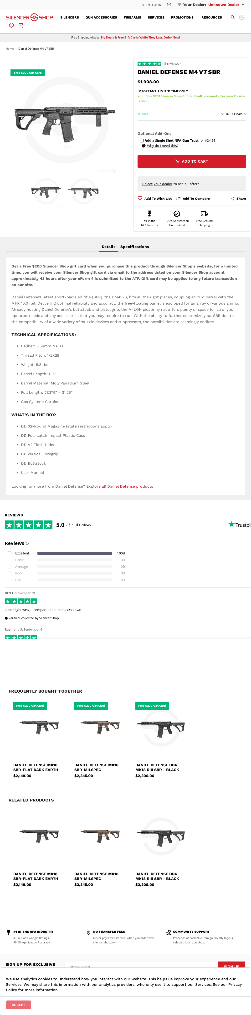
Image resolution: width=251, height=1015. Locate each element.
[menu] (144, 17)
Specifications (134, 246)
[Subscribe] (231, 967)
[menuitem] (71, 17)
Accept (18, 1005)
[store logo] (29, 17)
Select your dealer (157, 184)
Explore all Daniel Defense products (119, 486)
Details (109, 246)
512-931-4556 (151, 5)
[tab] (108, 247)
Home (10, 49)
